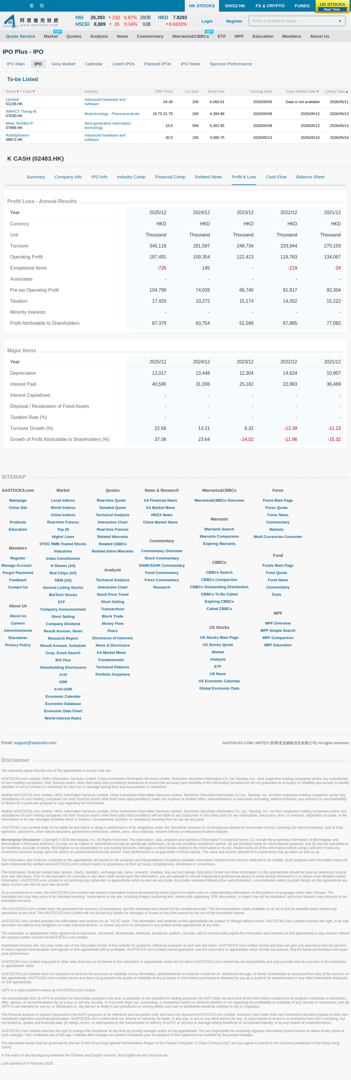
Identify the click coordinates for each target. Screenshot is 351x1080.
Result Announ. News (63, 631)
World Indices (63, 507)
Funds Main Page (278, 565)
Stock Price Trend (113, 594)
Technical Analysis (113, 515)
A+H (63, 674)
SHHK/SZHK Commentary (162, 565)
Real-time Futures (63, 522)
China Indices (63, 515)
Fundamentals (112, 660)
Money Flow (112, 623)
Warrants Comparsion (219, 536)
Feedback (18, 580)
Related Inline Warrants (112, 551)
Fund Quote (278, 573)
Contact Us (18, 587)
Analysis (219, 659)
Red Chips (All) (63, 573)
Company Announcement (63, 609)
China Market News (161, 522)
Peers (113, 631)
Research (162, 587)
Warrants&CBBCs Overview (219, 500)
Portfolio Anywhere (112, 674)
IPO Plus (63, 660)
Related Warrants (112, 536)
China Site (18, 507)
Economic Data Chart (63, 711)
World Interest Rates (63, 718)
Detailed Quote (112, 507)
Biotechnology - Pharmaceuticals (112, 114)
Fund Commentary (161, 573)
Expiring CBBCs (219, 601)
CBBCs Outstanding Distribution (219, 587)
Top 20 (63, 529)
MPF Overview (278, 623)
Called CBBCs (219, 609)
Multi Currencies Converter (278, 536)
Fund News (278, 580)
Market (219, 652)
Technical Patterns (112, 667)
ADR (63, 682)
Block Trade (112, 616)
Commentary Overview (161, 551)
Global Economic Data (219, 688)
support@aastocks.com (35, 742)
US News (219, 674)
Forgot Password (18, 573)
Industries (63, 551)
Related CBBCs (112, 544)
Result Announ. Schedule (63, 645)
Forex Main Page (278, 500)
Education (18, 529)
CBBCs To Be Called (219, 594)
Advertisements (18, 630)
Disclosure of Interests (112, 638)
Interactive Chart (113, 522)
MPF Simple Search (278, 630)
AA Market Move (113, 652)
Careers (18, 623)
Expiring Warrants (219, 543)
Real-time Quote (113, 500)
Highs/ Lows (63, 536)
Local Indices (63, 500)
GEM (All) (63, 580)
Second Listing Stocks (63, 587)
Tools (278, 594)
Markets (278, 529)
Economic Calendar (63, 696)
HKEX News (162, 515)
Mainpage (18, 500)
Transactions (112, 609)
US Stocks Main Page (219, 637)
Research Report (63, 638)
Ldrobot (12, 99)
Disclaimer (18, 638)
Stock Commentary (162, 558)
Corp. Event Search (63, 653)
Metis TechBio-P (19, 123)
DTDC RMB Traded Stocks (63, 544)
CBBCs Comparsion (219, 579)
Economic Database (63, 704)
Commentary (277, 522)
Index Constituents (63, 558)
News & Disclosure (113, 645)
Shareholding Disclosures (63, 667)
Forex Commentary (162, 580)
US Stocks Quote (219, 645)
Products (18, 522)
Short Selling (63, 616)
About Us (18, 616)
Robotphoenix (17, 135)
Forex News (278, 515)
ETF (63, 602)
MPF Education (278, 645)
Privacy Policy (18, 645)
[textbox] (297, 21)
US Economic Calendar (219, 681)
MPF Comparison (278, 638)
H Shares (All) (63, 566)
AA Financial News (162, 500)
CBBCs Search (219, 572)
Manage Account (18, 565)
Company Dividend (63, 624)
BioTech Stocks (63, 595)
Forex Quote (278, 507)
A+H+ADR (63, 689)
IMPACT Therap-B (21, 111)
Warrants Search (219, 529)
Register (18, 558)
